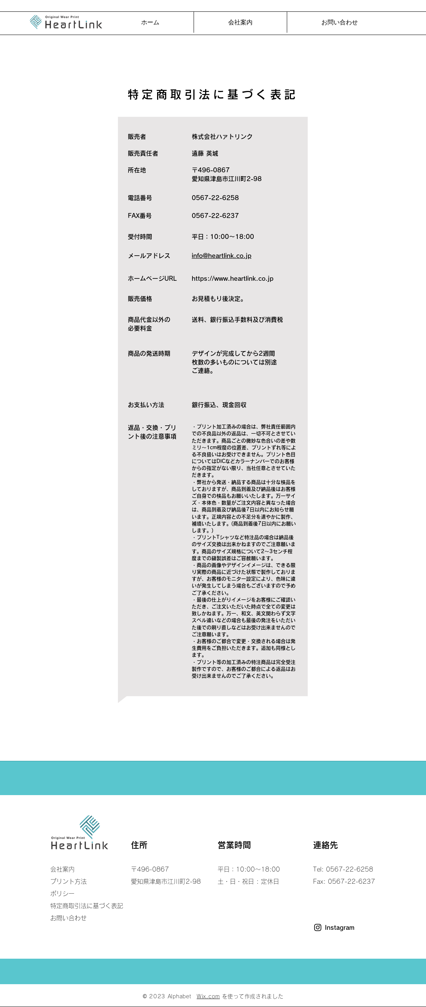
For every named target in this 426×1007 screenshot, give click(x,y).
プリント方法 (68, 881)
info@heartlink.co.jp (221, 256)
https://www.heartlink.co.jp (232, 278)
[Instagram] (318, 927)
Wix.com (208, 996)
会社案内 (62, 869)
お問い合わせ (68, 918)
